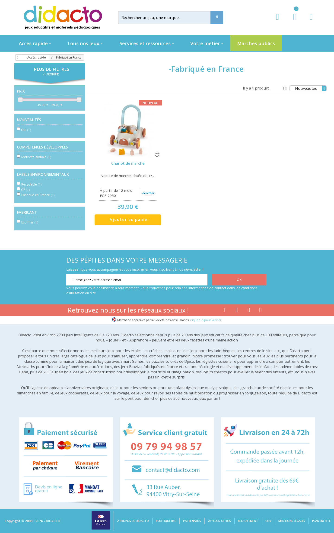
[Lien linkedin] (261, 311)
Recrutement (248, 521)
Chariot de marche (128, 163)
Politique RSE (166, 521)
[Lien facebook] (225, 311)
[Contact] (311, 21)
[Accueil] (17, 57)
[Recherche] (216, 17)
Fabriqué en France (38, 195)
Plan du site (321, 521)
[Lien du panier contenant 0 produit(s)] (292, 21)
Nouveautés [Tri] (310, 88)
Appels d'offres (219, 521)
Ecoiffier (29, 222)
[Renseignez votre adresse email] (136, 279)
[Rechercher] (168, 17)
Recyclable (31, 184)
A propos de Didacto (133, 521)
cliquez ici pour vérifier (205, 320)
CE (25, 189)
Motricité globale (36, 157)
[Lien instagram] (249, 311)
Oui (26, 129)
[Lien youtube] (237, 311)
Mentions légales (291, 521)
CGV (268, 521)
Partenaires (192, 521)
